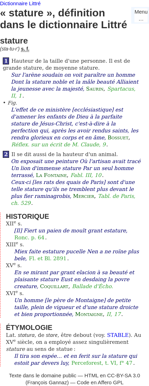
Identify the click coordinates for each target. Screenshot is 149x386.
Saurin (94, 89)
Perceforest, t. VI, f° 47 (101, 363)
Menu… (141, 15)
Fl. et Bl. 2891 (47, 258)
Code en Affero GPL (100, 382)
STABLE (117, 335)
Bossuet (118, 137)
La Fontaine (51, 175)
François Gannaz (47, 382)
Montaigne (89, 314)
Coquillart (54, 286)
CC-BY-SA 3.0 (123, 375)
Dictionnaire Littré (20, 3)
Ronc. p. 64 (29, 237)
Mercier (83, 196)
